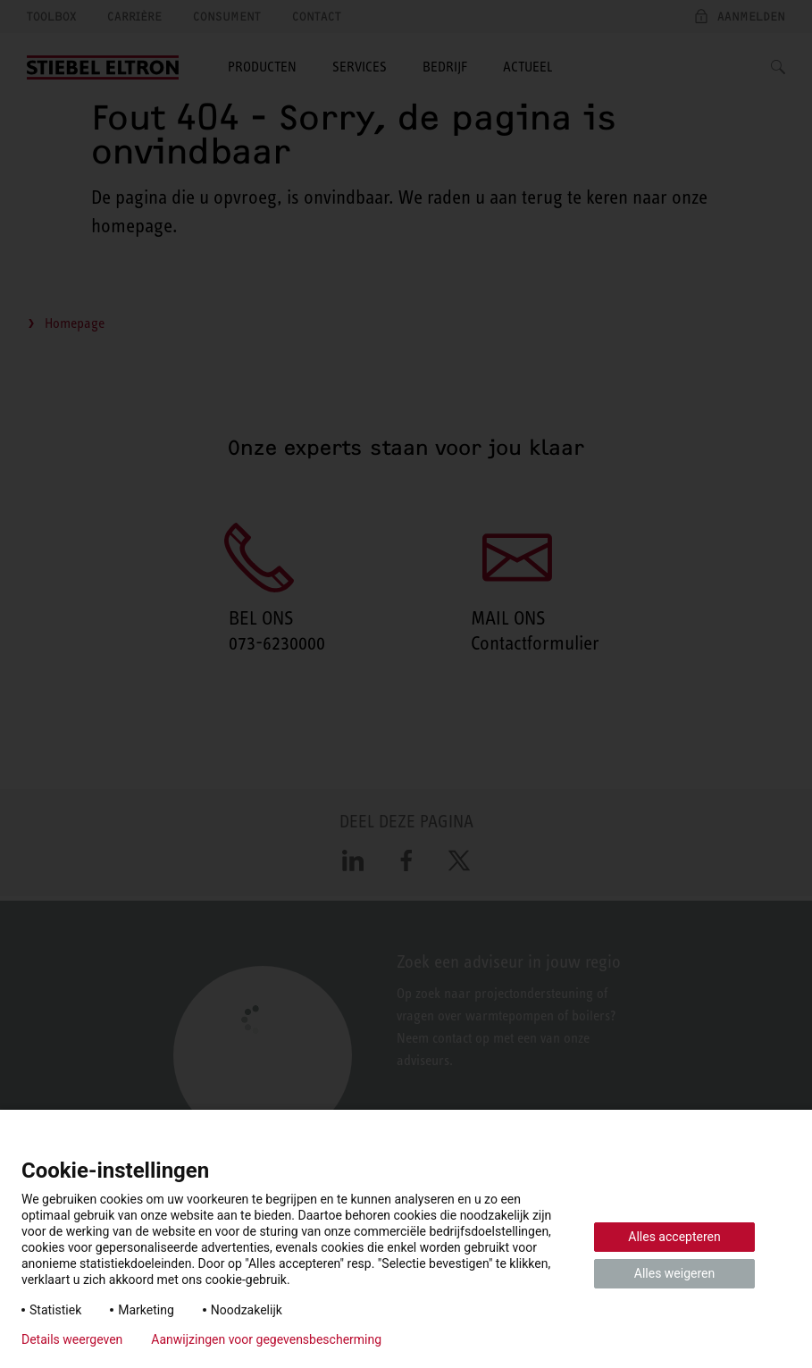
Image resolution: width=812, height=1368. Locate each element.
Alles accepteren (674, 1237)
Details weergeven (71, 1339)
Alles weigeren (674, 1273)
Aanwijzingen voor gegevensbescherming (266, 1339)
